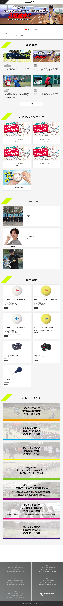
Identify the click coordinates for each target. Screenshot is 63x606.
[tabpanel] (31, 14)
